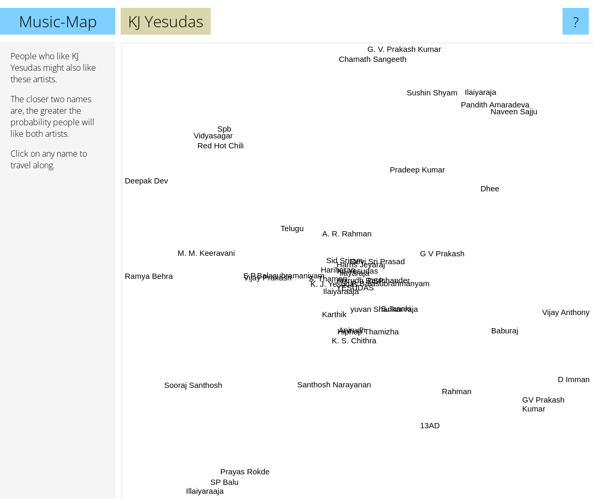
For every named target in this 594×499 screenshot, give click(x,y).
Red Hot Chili (231, 155)
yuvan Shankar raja (386, 317)
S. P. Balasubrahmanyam (393, 278)
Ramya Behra (149, 276)
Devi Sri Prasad (377, 261)
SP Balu (229, 472)
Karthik (331, 321)
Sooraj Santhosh (200, 381)
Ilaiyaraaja (327, 293)
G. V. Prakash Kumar (402, 49)
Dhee (491, 187)
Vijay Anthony (566, 309)
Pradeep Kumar (413, 168)
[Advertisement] (57, 339)
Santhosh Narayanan (335, 385)
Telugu (294, 229)
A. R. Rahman (341, 217)
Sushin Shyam (433, 92)
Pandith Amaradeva (492, 110)
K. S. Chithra (356, 339)
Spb (228, 130)
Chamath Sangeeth (369, 65)
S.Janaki (394, 305)
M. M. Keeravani (207, 254)
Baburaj (497, 325)
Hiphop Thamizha (366, 331)
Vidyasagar (215, 137)
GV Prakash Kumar (553, 398)
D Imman (574, 376)
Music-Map (58, 21)
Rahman (465, 396)
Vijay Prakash (269, 279)
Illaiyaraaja (207, 487)
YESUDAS (364, 295)
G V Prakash (447, 255)
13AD (425, 417)
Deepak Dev (146, 184)
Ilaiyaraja (482, 89)
